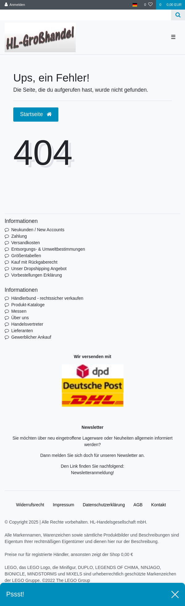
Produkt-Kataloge (27, 304)
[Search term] (85, 15)
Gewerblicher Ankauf (31, 337)
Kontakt (158, 504)
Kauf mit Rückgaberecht (34, 262)
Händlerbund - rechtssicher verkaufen (47, 298)
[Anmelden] (15, 5)
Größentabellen (26, 255)
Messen (18, 311)
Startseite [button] (36, 114)
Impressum (63, 504)
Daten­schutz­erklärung (104, 504)
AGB (138, 504)
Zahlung (19, 236)
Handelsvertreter (27, 324)
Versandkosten (25, 242)
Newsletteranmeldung (92, 472)
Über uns (20, 317)
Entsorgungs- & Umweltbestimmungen (48, 249)
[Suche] (178, 15)
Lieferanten (22, 330)
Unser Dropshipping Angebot (38, 268)
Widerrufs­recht (30, 504)
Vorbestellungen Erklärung (36, 275)
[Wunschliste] (148, 5)
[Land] (135, 5)
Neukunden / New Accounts (37, 229)
